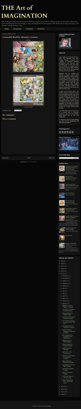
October (65, 281)
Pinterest (40, 29)
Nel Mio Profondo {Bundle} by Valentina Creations (68, 331)
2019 (62, 261)
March (64, 298)
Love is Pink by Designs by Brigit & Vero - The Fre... (68, 322)
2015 (62, 271)
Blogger (49, 406)
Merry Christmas (64, 137)
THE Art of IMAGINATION (24, 12)
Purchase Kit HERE (28, 107)
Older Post (51, 158)
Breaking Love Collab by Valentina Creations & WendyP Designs (71, 168)
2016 (62, 268)
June (64, 291)
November (65, 278)
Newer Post (5, 158)
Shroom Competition (70, 243)
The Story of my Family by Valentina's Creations (68, 357)
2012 (62, 389)
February (65, 301)
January (65, 303)
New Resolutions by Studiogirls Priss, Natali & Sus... (67, 337)
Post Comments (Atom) (31, 161)
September (66, 283)
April (64, 296)
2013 (62, 386)
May (64, 293)
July (64, 288)
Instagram (17, 29)
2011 (62, 391)
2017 (62, 266)
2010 (62, 394)
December (65, 276)
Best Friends (68, 235)
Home (7, 29)
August (65, 286)
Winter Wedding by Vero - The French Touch (67, 382)
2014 (62, 273)
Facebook (29, 29)
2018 (62, 263)
